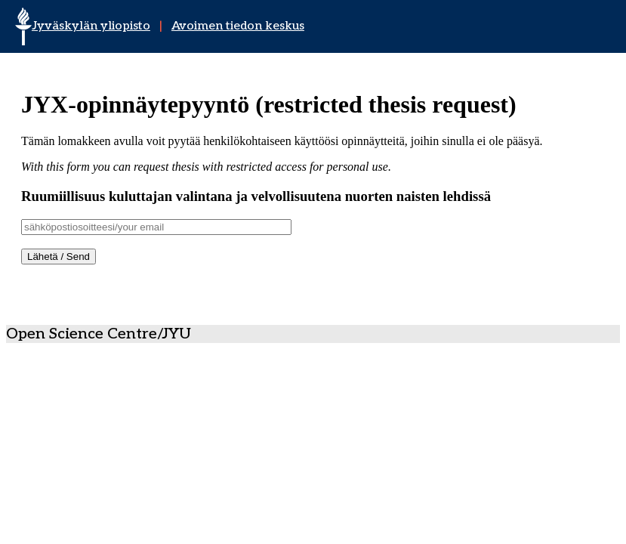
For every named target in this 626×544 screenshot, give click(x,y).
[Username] (156, 227)
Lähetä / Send (58, 256)
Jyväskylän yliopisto (91, 26)
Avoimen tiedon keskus (237, 26)
